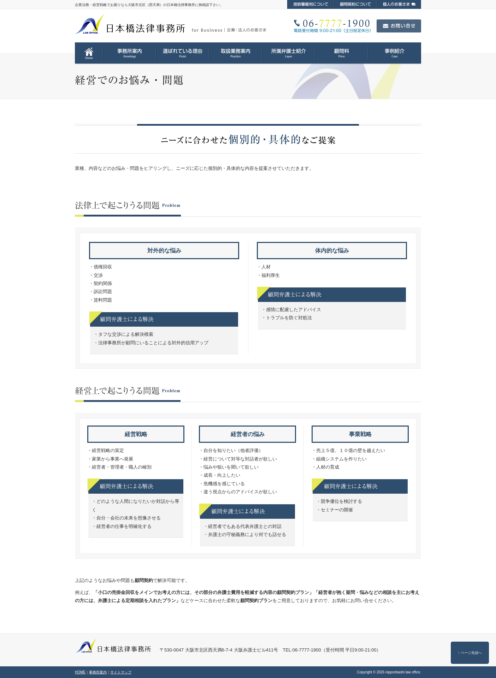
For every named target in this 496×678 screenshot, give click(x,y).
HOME (80, 672)
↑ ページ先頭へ (470, 653)
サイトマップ (120, 672)
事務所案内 (98, 672)
